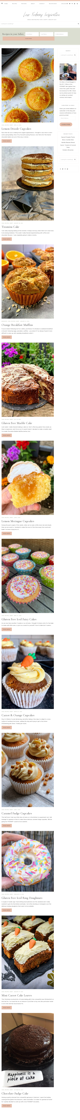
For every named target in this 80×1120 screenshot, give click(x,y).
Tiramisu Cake (11, 226)
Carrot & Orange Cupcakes (19, 714)
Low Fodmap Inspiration (42, 15)
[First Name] (32, 34)
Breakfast (4, 320)
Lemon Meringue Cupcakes (19, 520)
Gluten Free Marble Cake (18, 422)
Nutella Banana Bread (68, 142)
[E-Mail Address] (61, 34)
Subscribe (66, 124)
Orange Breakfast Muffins (18, 324)
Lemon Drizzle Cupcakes (17, 128)
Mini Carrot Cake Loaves (17, 995)
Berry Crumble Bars (68, 139)
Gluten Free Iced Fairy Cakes (20, 619)
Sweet (11, 124)
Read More (6, 140)
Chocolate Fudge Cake (16, 1093)
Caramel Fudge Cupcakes (18, 813)
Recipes (7, 124)
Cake (3, 124)
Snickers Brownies (68, 149)
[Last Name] (46, 34)
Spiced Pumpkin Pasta (68, 136)
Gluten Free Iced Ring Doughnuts (23, 897)
